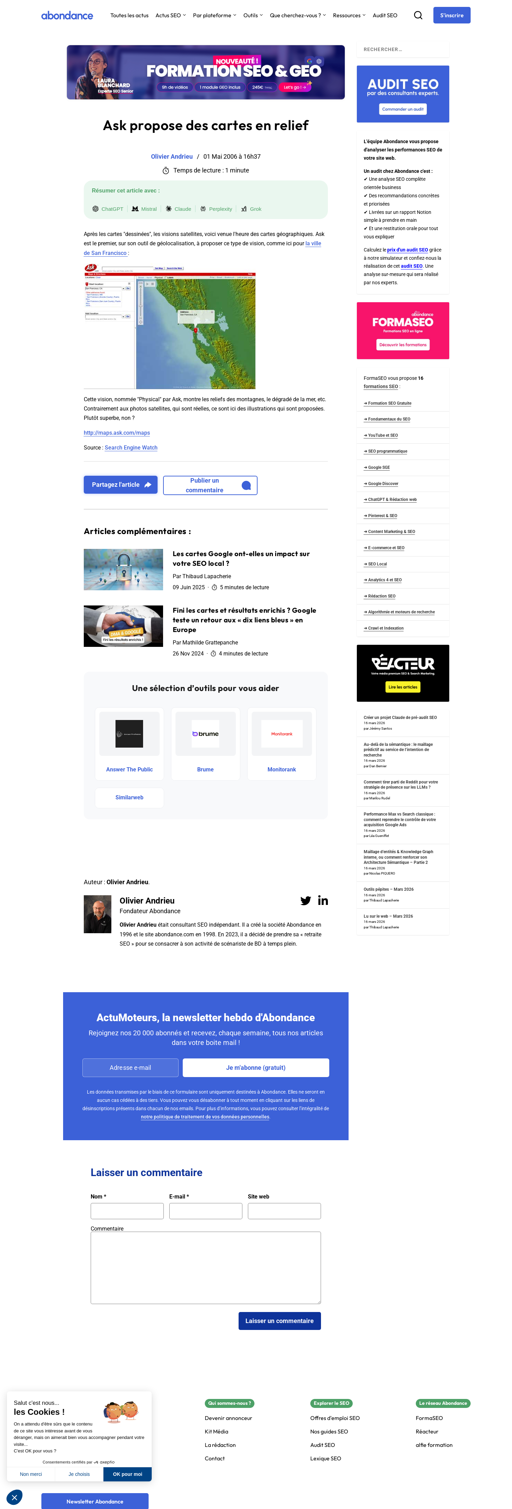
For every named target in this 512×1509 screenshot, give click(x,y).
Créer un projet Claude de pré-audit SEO (400, 717)
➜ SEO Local (375, 564)
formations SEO (381, 386)
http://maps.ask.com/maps (117, 433)
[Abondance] (67, 15)
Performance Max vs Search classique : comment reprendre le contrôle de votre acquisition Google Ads (400, 819)
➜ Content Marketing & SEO (389, 531)
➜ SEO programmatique (385, 451)
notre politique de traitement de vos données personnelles (205, 1117)
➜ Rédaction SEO (379, 596)
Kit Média (216, 1431)
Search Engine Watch (131, 447)
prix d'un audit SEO (407, 250)
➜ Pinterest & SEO (380, 515)
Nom (98, 1197)
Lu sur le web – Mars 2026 (388, 916)
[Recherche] (418, 15)
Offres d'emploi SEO (335, 1418)
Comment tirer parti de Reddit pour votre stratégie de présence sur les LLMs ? (401, 785)
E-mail (179, 1197)
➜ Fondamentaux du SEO (387, 419)
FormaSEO (429, 1418)
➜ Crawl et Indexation (384, 628)
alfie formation (434, 1445)
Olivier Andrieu (147, 901)
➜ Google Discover (381, 483)
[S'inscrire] (452, 15)
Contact (215, 1458)
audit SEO (412, 266)
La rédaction (220, 1445)
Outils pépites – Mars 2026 (389, 889)
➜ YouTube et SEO (381, 435)
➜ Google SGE (377, 467)
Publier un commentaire (218, 485)
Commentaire (107, 1228)
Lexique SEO (325, 1458)
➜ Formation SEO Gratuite (387, 403)
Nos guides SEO (329, 1431)
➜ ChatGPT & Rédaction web (390, 499)
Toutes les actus (129, 15)
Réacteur (427, 1431)
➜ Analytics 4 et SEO (383, 580)
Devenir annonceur (228, 1418)
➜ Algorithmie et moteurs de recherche (399, 612)
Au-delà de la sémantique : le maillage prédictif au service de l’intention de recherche (398, 750)
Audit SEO (385, 15)
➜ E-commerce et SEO (384, 547)
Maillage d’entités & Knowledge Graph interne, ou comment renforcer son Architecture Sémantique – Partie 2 (398, 857)
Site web (258, 1197)
